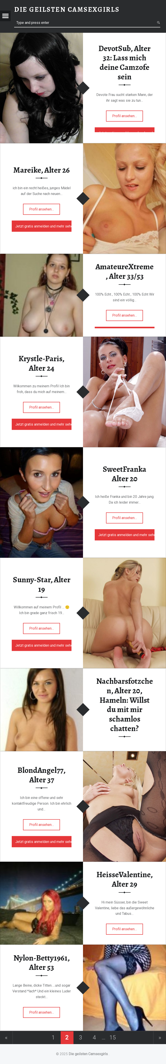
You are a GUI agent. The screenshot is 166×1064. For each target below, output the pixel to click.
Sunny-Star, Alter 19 (41, 584)
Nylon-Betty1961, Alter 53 (42, 963)
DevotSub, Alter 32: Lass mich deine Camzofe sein (124, 62)
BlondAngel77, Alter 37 (41, 775)
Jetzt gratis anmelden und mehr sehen (43, 226)
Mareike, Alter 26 (41, 169)
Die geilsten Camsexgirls (88, 1054)
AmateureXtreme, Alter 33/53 (124, 271)
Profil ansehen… (127, 117)
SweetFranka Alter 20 (124, 474)
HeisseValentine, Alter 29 (125, 879)
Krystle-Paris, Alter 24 (41, 363)
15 (112, 1037)
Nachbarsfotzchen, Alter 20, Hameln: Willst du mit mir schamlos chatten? (124, 705)
